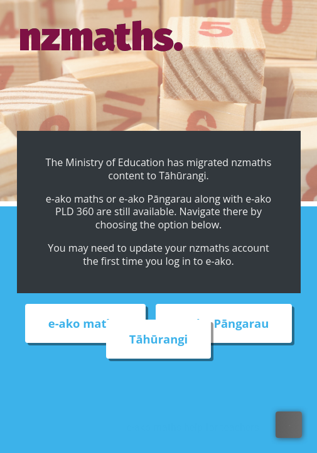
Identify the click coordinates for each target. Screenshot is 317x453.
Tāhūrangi (158, 339)
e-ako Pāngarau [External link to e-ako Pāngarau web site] (224, 324)
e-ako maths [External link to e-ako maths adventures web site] (85, 324)
